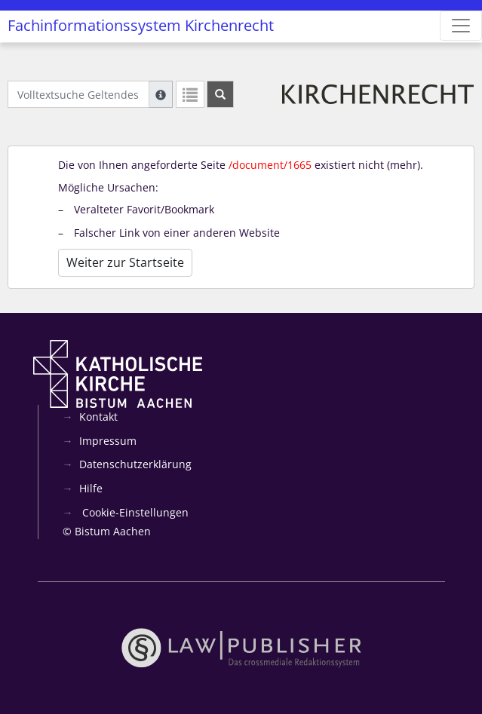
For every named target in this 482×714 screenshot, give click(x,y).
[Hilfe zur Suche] (161, 94)
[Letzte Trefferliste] (190, 94)
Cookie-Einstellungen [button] (134, 512)
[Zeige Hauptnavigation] (461, 26)
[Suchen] (220, 94)
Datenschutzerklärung (135, 464)
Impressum (108, 441)
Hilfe (91, 488)
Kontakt (98, 416)
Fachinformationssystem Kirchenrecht (141, 25)
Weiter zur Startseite (125, 262)
